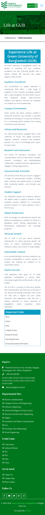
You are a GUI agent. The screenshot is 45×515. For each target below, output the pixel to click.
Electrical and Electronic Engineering (17, 414)
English (6, 418)
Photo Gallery (8, 482)
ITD (5, 455)
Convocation (8, 444)
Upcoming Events (12, 339)
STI (4, 452)
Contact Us (7, 475)
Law (5, 425)
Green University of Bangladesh (23, 503)
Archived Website (10, 448)
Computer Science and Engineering (16, 403)
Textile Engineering (10, 432)
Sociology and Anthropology (14, 429)
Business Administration (12, 400)
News (7, 317)
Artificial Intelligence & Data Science (17, 411)
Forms (5, 463)
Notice (7, 321)
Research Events (11, 335)
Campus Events (11, 330)
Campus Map (8, 478)
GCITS (28, 511)
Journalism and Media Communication (18, 421)
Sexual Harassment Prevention (16, 344)
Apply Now (31, 5)
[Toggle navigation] (41, 5)
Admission (10, 37)
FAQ (7, 326)
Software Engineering (11, 407)
